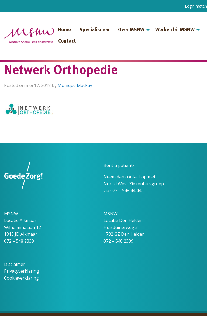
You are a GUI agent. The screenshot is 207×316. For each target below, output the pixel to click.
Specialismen (94, 30)
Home (64, 30)
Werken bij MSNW (175, 30)
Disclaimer (14, 264)
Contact (67, 41)
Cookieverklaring (21, 278)
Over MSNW (131, 30)
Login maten (196, 6)
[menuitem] (64, 30)
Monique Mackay (75, 85)
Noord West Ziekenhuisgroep (134, 184)
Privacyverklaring (21, 271)
